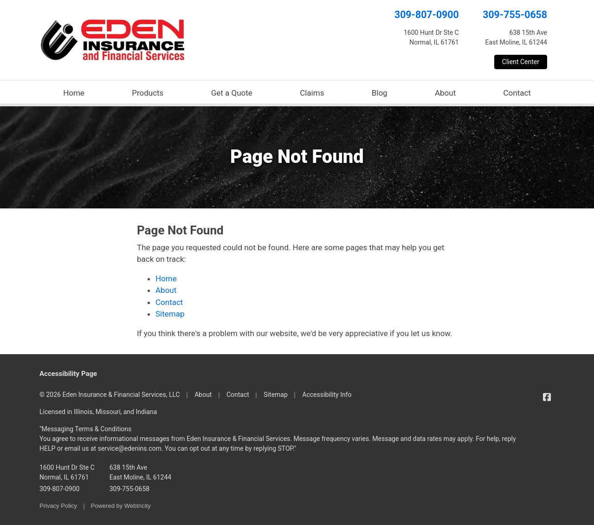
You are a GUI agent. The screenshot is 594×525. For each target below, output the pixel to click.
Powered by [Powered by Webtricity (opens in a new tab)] (121, 505)
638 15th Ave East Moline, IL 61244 (140, 472)
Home (73, 92)
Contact (516, 92)
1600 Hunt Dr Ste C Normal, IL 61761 (67, 472)
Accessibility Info (326, 394)
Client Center (520, 61)
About (445, 92)
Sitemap (170, 313)
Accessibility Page (68, 373)
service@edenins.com (129, 448)
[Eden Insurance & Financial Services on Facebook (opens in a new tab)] (547, 397)
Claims (312, 92)
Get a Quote (231, 92)
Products (147, 92)
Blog (379, 92)
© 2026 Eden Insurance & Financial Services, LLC (109, 394)
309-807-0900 (426, 14)
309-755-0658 (515, 14)
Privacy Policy (58, 505)
